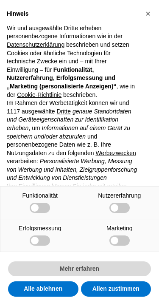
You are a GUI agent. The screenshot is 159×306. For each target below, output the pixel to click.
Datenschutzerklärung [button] (35, 44)
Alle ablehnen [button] (43, 288)
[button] (148, 13)
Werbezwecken (115, 153)
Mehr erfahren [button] (79, 268)
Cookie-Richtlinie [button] (39, 94)
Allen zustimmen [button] (115, 288)
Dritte (64, 111)
